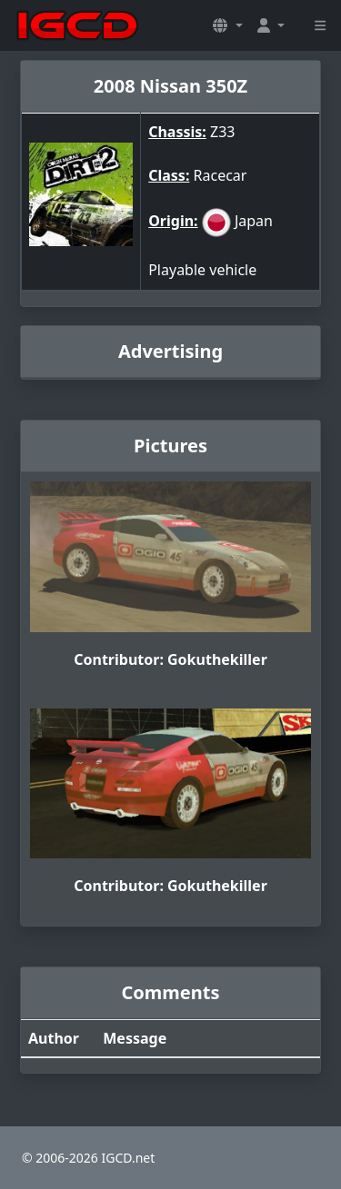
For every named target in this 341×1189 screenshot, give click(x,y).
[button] (227, 25)
